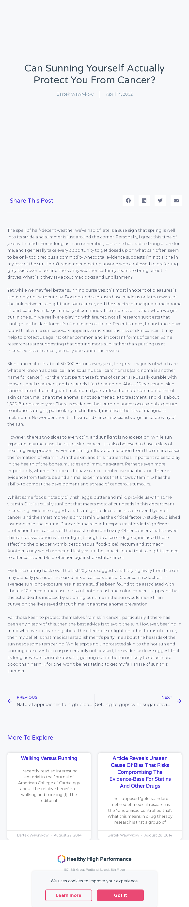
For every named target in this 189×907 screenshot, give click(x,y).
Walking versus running (49, 759)
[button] (128, 200)
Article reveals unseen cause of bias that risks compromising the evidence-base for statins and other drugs (140, 772)
